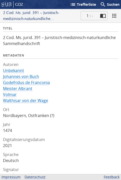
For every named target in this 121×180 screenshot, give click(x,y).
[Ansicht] (114, 15)
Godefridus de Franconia (26, 82)
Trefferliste (83, 5)
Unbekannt (13, 70)
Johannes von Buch (21, 76)
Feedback (111, 176)
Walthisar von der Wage (25, 100)
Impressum (11, 176)
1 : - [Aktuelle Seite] (89, 15)
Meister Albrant (17, 88)
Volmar (10, 94)
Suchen (109, 5)
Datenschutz (35, 176)
